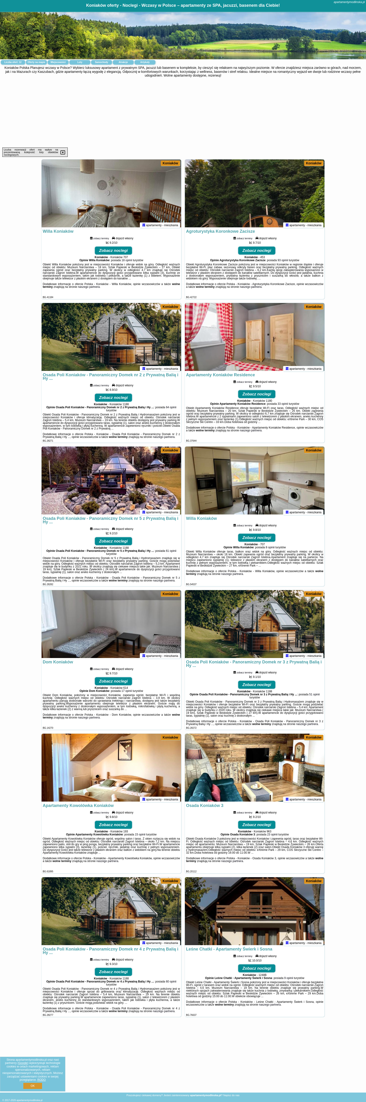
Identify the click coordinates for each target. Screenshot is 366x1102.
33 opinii (283, 406)
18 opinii (127, 262)
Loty (79, 62)
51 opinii (314, 696)
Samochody (101, 62)
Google (23, 1063)
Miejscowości (58, 62)
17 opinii (126, 693)
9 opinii (288, 980)
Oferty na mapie (36, 62)
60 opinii (171, 983)
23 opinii (272, 836)
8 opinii (270, 549)
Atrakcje (123, 62)
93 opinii (283, 262)
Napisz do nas (231, 1095)
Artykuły (145, 62)
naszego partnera (89, 289)
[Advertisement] (183, 112)
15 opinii (140, 836)
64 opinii (171, 409)
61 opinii (171, 553)
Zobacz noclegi (113, 252)
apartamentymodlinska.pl (349, 2)
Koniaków (170, 163)
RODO (41, 1079)
